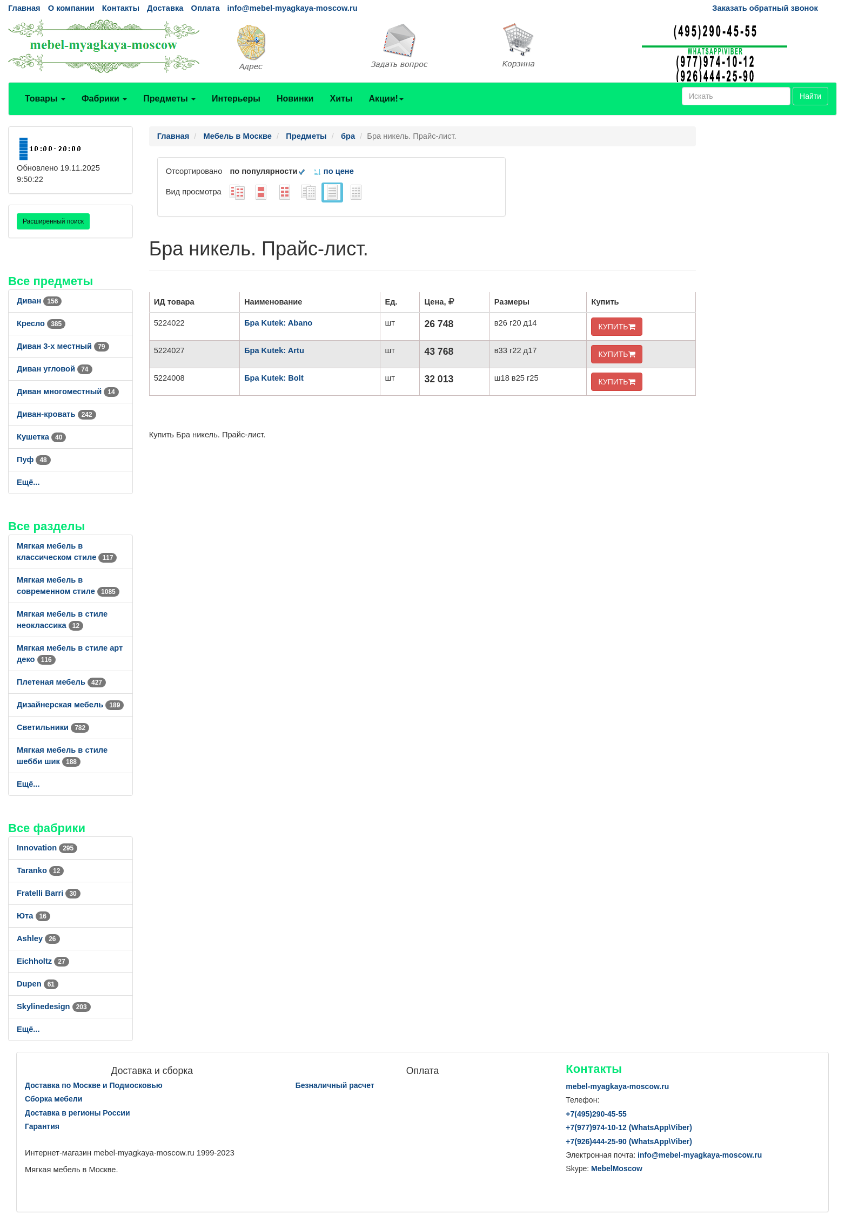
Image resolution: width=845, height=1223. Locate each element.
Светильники (53, 727)
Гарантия (42, 1126)
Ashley (38, 938)
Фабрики (104, 98)
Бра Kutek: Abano (278, 323)
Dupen (37, 983)
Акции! (385, 98)
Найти (810, 96)
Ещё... (28, 482)
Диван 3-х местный (63, 346)
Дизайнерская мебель (70, 704)
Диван (39, 300)
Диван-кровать (56, 414)
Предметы (169, 98)
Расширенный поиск (53, 221)
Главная (24, 8)
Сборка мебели (53, 1098)
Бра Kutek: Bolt (274, 378)
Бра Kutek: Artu (274, 350)
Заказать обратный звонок (764, 8)
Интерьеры (236, 98)
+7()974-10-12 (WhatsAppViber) (629, 1127)
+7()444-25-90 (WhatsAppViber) (629, 1141)
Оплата (205, 8)
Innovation (47, 847)
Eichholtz (43, 961)
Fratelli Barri (49, 893)
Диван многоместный (68, 391)
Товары (45, 98)
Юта (33, 915)
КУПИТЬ (616, 326)
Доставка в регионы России (77, 1113)
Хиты (341, 98)
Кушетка (41, 437)
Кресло (41, 323)
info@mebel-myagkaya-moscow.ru (292, 8)
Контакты (120, 8)
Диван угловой (54, 368)
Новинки (295, 98)
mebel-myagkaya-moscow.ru (617, 1086)
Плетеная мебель (61, 682)
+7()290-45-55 (596, 1114)
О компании (71, 8)
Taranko (40, 870)
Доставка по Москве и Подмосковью (94, 1085)
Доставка (165, 8)
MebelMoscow (616, 1168)
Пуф (34, 459)
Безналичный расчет (335, 1085)
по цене (333, 171)
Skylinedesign (54, 1006)
